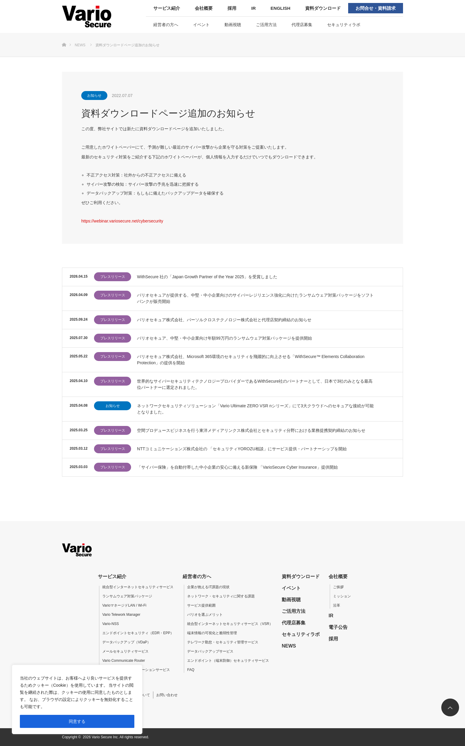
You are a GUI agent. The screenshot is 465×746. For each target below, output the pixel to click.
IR (253, 8)
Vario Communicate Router (123, 660)
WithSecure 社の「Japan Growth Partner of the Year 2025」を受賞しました (207, 276)
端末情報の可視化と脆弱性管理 (212, 633)
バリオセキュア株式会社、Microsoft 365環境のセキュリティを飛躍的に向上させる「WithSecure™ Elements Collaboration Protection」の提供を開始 (250, 359)
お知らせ (94, 95)
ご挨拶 (338, 587)
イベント (201, 24)
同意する (77, 721)
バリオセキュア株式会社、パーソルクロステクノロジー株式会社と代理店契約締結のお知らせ (224, 319)
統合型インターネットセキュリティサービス (137, 587)
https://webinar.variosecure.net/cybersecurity (122, 221)
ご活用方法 (266, 24)
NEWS (289, 645)
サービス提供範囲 (201, 605)
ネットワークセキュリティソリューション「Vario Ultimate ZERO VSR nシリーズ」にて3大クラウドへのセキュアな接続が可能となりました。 (255, 408)
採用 (231, 8)
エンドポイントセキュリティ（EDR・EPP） (138, 633)
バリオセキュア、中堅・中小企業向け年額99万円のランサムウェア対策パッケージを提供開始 (224, 338)
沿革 (336, 605)
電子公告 (338, 627)
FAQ (190, 670)
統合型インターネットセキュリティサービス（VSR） (230, 624)
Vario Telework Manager (121, 615)
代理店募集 (302, 24)
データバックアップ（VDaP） (126, 642)
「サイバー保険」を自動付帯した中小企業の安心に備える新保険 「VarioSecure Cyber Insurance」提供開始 (237, 467)
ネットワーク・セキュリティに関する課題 (221, 596)
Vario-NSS (110, 624)
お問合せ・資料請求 (376, 8)
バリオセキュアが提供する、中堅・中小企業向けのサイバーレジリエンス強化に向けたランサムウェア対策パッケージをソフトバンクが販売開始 (255, 298)
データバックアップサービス (210, 651)
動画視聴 (232, 24)
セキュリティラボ (343, 24)
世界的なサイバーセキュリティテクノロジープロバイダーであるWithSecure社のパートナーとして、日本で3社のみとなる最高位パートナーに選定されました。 (254, 384)
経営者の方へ (165, 24)
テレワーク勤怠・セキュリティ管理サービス (222, 642)
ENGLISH (280, 8)
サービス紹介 (166, 8)
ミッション (342, 596)
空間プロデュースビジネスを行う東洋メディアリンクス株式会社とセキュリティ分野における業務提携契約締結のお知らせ (251, 430)
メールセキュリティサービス (125, 651)
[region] (77, 699)
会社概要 (204, 8)
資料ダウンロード (323, 8)
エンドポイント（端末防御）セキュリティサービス (228, 660)
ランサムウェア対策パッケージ (127, 596)
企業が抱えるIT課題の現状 (208, 587)
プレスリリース (112, 277)
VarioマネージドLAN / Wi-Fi (124, 605)
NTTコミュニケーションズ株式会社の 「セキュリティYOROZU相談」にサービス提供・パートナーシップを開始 (242, 448)
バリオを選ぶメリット (205, 615)
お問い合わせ (167, 695)
